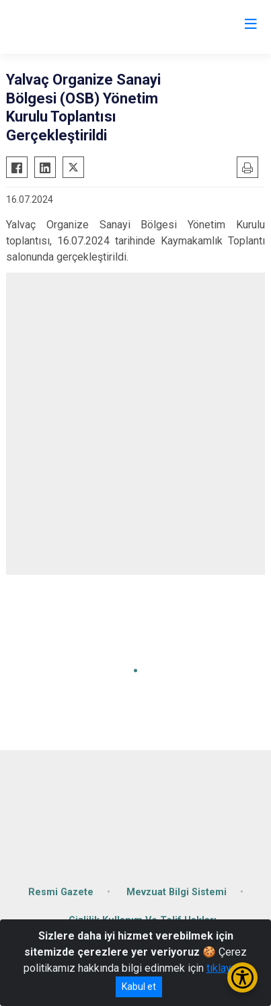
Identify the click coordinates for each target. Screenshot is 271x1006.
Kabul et (139, 986)
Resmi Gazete (60, 892)
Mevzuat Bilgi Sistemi (176, 892)
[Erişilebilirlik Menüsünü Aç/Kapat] (242, 977)
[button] (135, 670)
